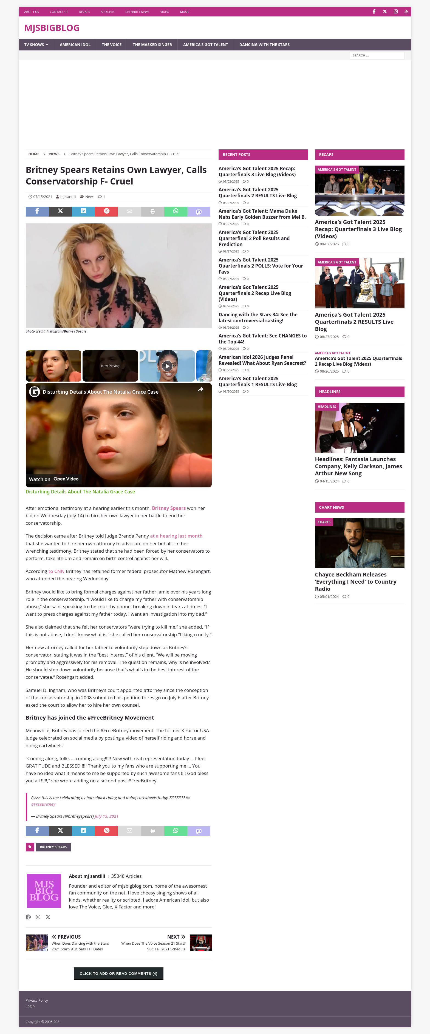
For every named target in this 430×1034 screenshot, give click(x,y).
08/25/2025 (231, 370)
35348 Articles (126, 876)
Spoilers (107, 12)
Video (164, 12)
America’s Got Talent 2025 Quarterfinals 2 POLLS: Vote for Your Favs (261, 266)
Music (184, 12)
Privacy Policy (37, 1000)
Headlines (330, 391)
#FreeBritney (43, 804)
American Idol (75, 44)
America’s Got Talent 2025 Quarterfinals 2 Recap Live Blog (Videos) (255, 293)
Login (30, 1006)
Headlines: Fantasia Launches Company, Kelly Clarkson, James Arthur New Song (358, 466)
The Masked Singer (152, 44)
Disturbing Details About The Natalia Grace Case (101, 391)
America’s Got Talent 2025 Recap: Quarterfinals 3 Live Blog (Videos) (257, 171)
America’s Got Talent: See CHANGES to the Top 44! (263, 339)
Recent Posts (236, 154)
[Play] (167, 365)
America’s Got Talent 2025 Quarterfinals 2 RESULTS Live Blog (258, 192)
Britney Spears (53, 847)
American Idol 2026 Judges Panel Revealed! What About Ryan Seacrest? (262, 360)
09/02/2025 (231, 181)
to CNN (56, 571)
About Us (31, 12)
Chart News (331, 507)
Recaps (84, 12)
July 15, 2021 (106, 816)
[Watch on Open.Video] (54, 479)
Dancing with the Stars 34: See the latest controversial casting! (258, 317)
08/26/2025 (231, 306)
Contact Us (59, 12)
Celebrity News (137, 12)
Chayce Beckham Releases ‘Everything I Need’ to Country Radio (356, 581)
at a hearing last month (176, 536)
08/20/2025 (231, 391)
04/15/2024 (329, 481)
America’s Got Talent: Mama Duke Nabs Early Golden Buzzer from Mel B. (262, 214)
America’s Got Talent (205, 44)
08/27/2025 (231, 203)
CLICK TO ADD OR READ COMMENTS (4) (118, 973)
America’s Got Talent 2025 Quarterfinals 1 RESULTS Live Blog (258, 381)
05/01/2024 (329, 596)
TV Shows (34, 44)
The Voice (111, 44)
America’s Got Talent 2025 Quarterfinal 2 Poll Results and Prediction (254, 238)
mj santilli (68, 196)
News (89, 196)
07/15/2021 (42, 196)
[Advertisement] (215, 108)
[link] (34, 391)
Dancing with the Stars (264, 44)
